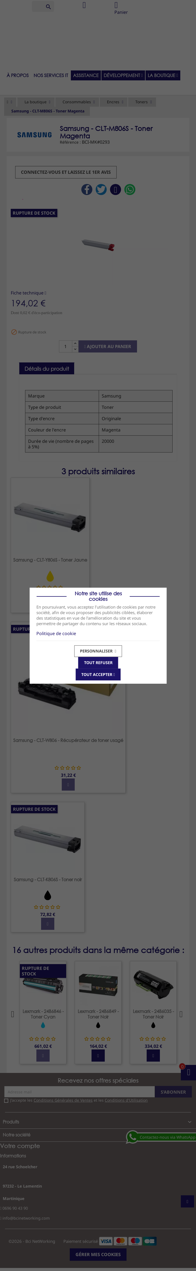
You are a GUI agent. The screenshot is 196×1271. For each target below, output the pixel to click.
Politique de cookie (56, 633)
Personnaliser (98, 650)
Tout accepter (98, 674)
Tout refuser (98, 662)
